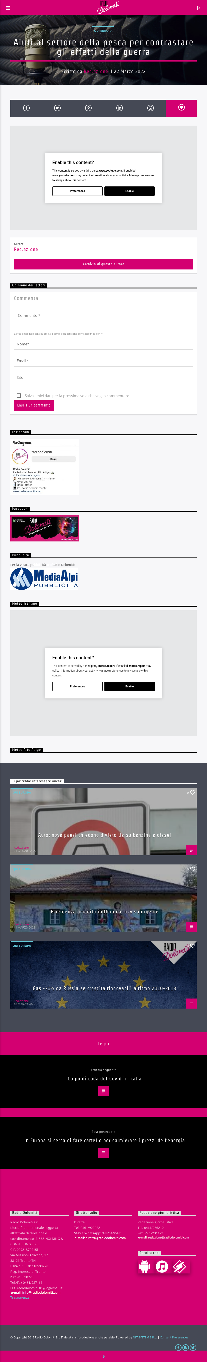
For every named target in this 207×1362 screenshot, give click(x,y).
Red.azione (96, 71)
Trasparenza (20, 1297)
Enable (129, 191)
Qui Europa (103, 31)
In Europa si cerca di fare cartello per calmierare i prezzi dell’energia (104, 1140)
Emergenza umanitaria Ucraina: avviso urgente (105, 911)
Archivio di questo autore (103, 264)
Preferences (77, 191)
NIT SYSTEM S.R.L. (145, 1337)
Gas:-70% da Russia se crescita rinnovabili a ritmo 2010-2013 (104, 988)
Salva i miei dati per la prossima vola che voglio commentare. (77, 395)
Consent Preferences (174, 1337)
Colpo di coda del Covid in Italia (105, 1078)
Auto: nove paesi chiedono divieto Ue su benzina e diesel (104, 835)
